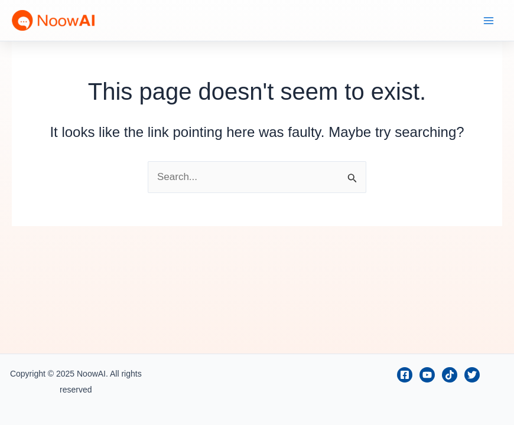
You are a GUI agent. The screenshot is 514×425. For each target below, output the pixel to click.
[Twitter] (472, 374)
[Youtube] (427, 374)
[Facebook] (404, 374)
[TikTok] (449, 374)
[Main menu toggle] (489, 20)
